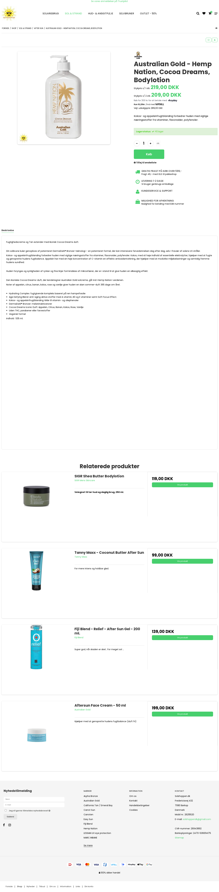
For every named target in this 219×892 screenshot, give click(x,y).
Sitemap (179, 837)
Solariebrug (51, 13)
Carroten (88, 814)
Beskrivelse (8, 230)
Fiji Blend (88, 823)
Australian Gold (92, 800)
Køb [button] (149, 154)
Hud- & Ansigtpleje (100, 13)
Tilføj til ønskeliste (145, 162)
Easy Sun (88, 819)
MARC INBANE (90, 837)
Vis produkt (182, 484)
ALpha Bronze (91, 796)
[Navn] (34, 799)
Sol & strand (73, 13)
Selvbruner (126, 13)
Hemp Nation (90, 828)
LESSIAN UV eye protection (97, 833)
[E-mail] (34, 804)
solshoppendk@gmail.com (197, 819)
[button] (208, 40)
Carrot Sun (89, 809)
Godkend (10, 817)
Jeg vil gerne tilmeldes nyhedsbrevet (40, 810)
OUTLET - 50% (148, 13)
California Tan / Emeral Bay (98, 805)
